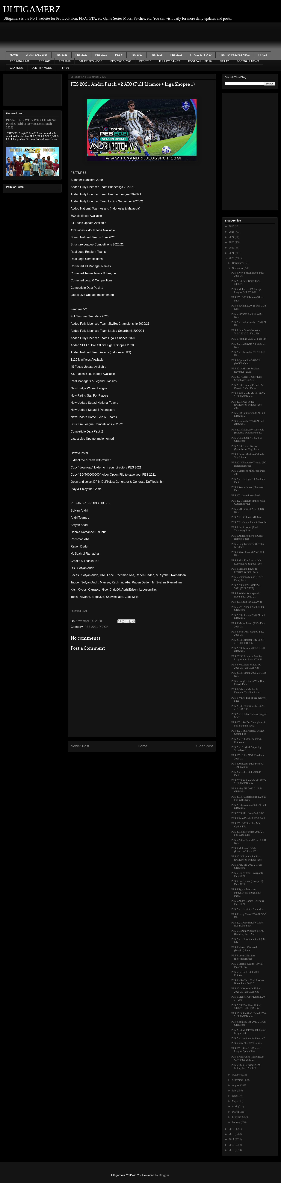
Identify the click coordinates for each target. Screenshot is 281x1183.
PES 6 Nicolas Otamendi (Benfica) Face (244, 949)
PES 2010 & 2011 (20, 61)
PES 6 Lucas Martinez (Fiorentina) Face (243, 957)
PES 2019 (101, 54)
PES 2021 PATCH (96, 626)
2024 (232, 237)
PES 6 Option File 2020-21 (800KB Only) (245, 362)
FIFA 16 (64, 67)
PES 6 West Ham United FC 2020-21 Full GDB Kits (246, 666)
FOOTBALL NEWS (248, 61)
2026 (232, 226)
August (236, 1085)
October (236, 1074)
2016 (232, 1144)
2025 (232, 231)
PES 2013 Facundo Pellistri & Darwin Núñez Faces (247, 387)
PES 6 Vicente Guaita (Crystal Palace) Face (247, 965)
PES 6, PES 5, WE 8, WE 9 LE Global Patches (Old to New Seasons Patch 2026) (31, 123)
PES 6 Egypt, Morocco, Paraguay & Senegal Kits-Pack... (246, 892)
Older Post (204, 746)
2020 (232, 258)
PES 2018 (156, 54)
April (235, 1106)
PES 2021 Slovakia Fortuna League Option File (245, 1050)
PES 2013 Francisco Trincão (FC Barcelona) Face (248, 464)
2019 (232, 1129)
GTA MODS (17, 67)
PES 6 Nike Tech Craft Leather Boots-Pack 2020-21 (247, 982)
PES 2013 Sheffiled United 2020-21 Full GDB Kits (249, 1015)
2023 (232, 242)
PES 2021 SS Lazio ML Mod (246, 517)
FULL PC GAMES (169, 61)
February (237, 1117)
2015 (232, 1150)
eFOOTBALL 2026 (36, 54)
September (238, 1080)
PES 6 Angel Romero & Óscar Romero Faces (247, 537)
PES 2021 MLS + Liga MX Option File (245, 825)
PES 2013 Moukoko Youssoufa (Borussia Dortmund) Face (247, 431)
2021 (232, 253)
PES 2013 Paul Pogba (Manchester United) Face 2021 (246, 405)
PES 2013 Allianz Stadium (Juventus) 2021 (245, 370)
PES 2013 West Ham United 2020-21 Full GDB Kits (246, 1007)
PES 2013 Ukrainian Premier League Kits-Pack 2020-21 (246, 658)
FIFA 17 (224, 61)
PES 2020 (81, 54)
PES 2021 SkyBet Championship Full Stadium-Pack (248, 724)
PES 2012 (45, 61)
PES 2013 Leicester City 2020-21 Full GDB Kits (247, 641)
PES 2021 (61, 54)
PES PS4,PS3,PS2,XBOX (235, 54)
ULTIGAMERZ (32, 9)
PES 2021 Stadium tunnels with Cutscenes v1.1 (248, 502)
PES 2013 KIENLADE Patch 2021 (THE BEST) (246, 587)
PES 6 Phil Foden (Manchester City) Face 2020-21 (247, 1058)
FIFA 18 (262, 54)
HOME (14, 54)
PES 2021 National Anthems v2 (248, 1038)
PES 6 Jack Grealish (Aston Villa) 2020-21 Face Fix (246, 332)
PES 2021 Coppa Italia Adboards (248, 522)
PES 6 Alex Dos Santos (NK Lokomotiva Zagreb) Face (246, 562)
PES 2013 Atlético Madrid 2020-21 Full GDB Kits (248, 782)
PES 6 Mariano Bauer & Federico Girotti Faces (244, 570)
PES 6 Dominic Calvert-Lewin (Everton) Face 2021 (247, 932)
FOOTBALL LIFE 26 (200, 61)
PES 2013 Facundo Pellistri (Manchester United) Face (246, 858)
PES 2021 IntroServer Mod (245, 495)
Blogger (164, 1175)
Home (142, 746)
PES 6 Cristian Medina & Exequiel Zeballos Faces (245, 691)
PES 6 (119, 54)
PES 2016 (64, 61)
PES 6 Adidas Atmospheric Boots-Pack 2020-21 (245, 595)
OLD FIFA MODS (42, 67)
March (235, 1111)
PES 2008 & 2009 (120, 61)
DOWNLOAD (79, 611)
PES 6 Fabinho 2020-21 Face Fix (248, 338)
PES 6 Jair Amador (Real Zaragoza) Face (244, 529)
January (236, 1122)
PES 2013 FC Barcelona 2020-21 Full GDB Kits (248, 798)
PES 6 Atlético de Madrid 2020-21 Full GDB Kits (248, 395)
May (234, 1101)
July (234, 1090)
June (234, 1095)
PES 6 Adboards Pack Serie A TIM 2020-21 (247, 765)
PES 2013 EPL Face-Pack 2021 (248, 813)
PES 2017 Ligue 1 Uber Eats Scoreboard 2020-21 (246, 378)
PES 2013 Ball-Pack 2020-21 (246, 601)
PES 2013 (176, 54)
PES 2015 (145, 61)
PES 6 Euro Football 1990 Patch (248, 818)
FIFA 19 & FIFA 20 (201, 54)
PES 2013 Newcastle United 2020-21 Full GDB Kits (246, 990)
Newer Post (80, 746)
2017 (232, 1139)
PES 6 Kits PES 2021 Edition (246, 1043)
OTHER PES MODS (90, 61)
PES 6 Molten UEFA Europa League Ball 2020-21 (246, 291)
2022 (232, 247)
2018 (232, 1134)
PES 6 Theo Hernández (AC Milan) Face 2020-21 (246, 1067)
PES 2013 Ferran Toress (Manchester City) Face (245, 448)
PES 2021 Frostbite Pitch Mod (247, 909)
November (238, 268)
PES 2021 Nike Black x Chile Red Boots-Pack (247, 924)
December (237, 263)
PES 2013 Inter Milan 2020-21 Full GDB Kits (247, 833)
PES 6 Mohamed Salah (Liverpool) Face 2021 (244, 850)
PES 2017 (136, 54)
